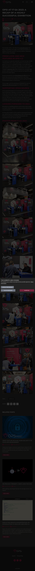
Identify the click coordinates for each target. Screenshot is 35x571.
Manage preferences (7, 287)
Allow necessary (8, 290)
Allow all (26, 290)
